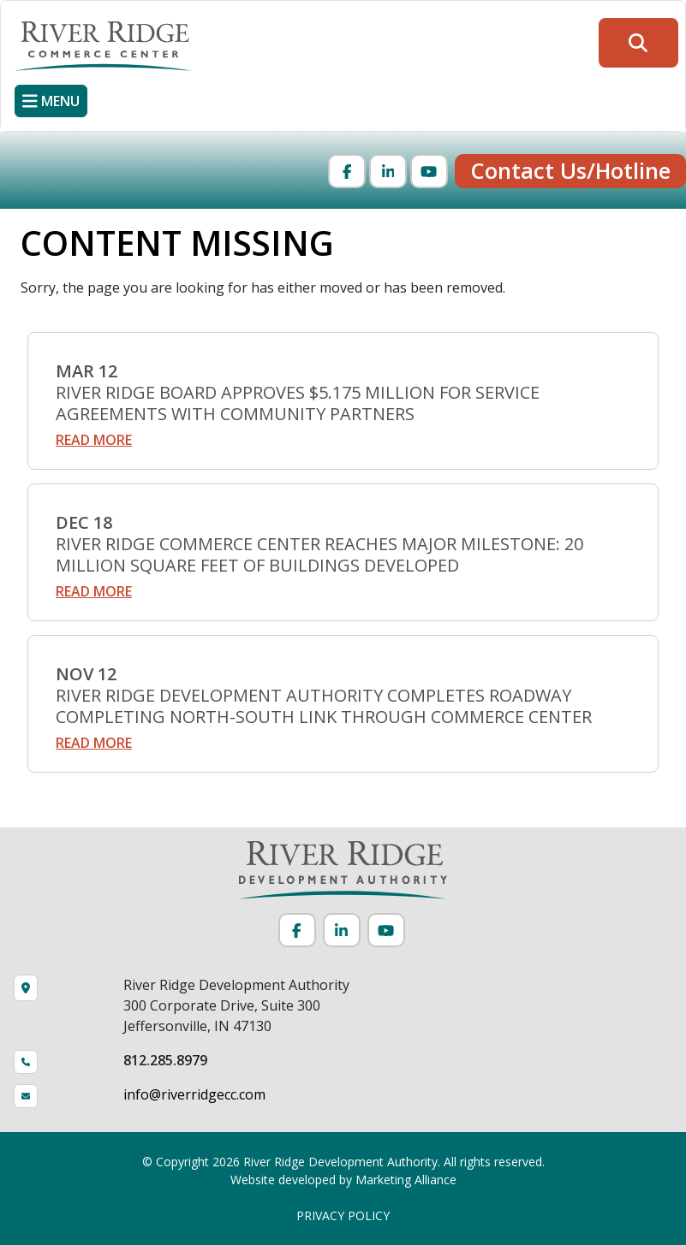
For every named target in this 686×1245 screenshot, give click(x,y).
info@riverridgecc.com (194, 1094)
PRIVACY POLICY (343, 1215)
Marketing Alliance (405, 1179)
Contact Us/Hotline (570, 171)
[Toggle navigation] (51, 101)
